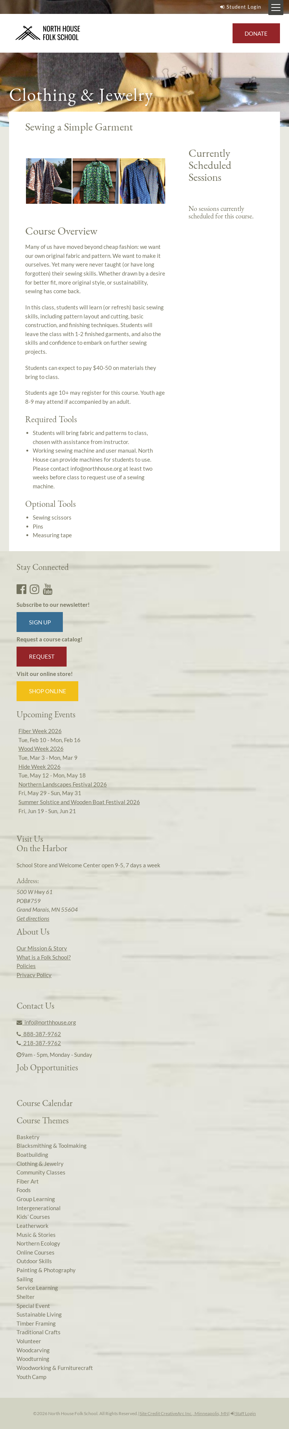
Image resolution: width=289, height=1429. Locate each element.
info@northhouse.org (46, 1022)
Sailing (25, 1279)
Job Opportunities (47, 1067)
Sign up (40, 622)
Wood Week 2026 (41, 748)
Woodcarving (33, 1350)
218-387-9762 (39, 1043)
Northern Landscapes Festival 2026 (62, 784)
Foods (24, 1190)
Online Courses (36, 1252)
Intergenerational (39, 1208)
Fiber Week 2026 (40, 730)
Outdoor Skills (34, 1261)
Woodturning (33, 1358)
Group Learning (36, 1199)
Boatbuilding (32, 1154)
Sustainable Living (39, 1314)
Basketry (28, 1137)
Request (42, 656)
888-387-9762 (39, 1033)
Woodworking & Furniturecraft (55, 1367)
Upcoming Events (46, 714)
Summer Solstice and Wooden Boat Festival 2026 (79, 802)
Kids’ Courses (33, 1216)
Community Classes (41, 1172)
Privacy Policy (34, 974)
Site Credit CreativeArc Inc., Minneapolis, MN (184, 1413)
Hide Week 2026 (39, 766)
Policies (26, 965)
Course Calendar (45, 1103)
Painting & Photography (46, 1270)
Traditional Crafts (39, 1332)
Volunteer (29, 1341)
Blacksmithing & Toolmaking (52, 1145)
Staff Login (243, 1413)
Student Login (239, 7)
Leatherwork (33, 1225)
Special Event (33, 1305)
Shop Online (47, 691)
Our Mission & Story (42, 948)
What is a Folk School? (44, 957)
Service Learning (37, 1287)
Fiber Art (28, 1181)
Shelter (26, 1296)
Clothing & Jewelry (40, 1163)
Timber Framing (36, 1323)
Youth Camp (31, 1376)
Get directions (33, 918)
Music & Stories (36, 1234)
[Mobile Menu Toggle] (275, 7)
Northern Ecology (38, 1243)
